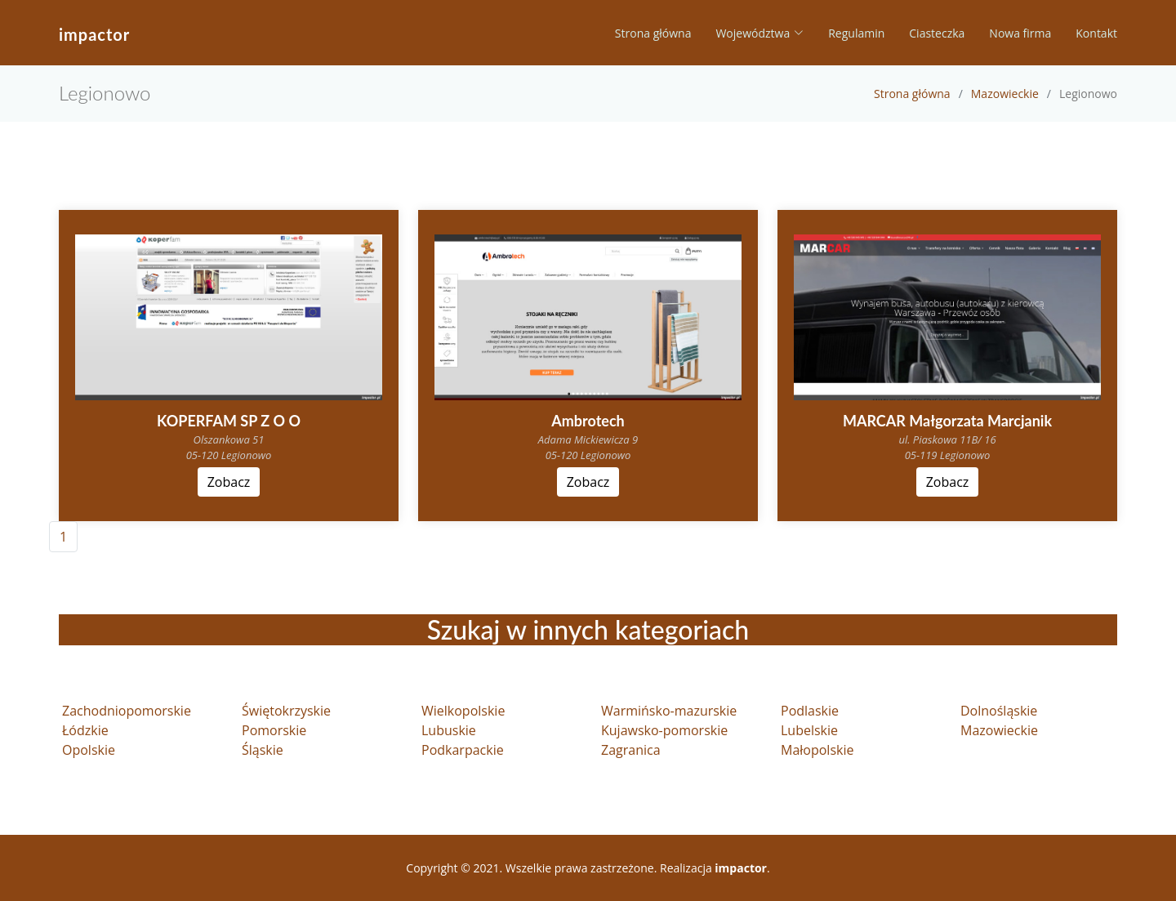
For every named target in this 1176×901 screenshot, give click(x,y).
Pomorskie (274, 730)
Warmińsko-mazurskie (669, 711)
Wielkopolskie (463, 711)
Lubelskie (809, 730)
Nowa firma (1020, 33)
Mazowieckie (1005, 93)
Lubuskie (448, 730)
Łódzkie (85, 730)
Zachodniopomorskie (126, 711)
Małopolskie (817, 750)
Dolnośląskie (998, 711)
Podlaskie (810, 711)
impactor (94, 34)
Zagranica (631, 750)
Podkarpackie (462, 750)
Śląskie (262, 750)
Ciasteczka (936, 33)
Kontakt (1096, 33)
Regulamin (856, 33)
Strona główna (653, 33)
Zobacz (229, 482)
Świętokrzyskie (286, 711)
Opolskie (88, 750)
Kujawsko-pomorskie (664, 730)
